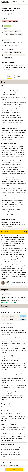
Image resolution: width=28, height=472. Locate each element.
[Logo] (5, 2)
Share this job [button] (6, 462)
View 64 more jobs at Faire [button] (9, 465)
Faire (12, 11)
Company (17, 76)
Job (9, 76)
